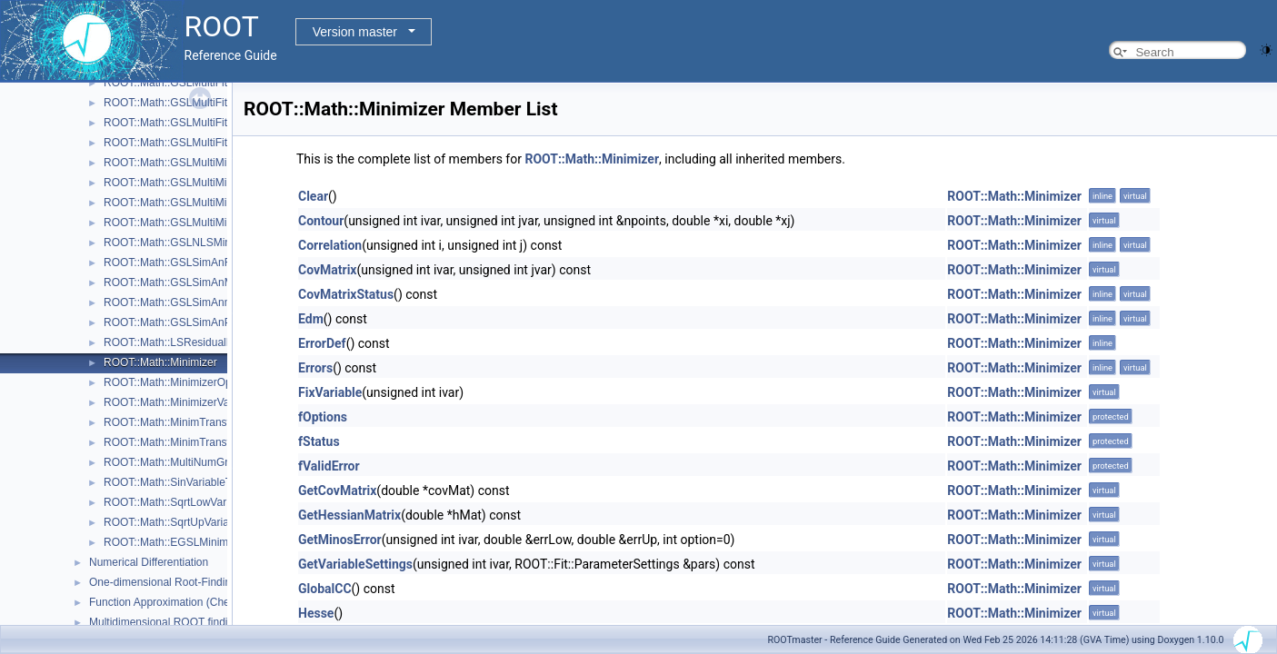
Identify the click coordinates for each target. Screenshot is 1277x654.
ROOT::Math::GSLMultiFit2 (169, 102)
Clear (313, 196)
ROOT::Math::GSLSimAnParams (183, 322)
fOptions (322, 417)
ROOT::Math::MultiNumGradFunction (193, 462)
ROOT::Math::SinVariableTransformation (201, 482)
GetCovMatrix (337, 490)
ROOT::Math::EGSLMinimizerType (187, 542)
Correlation (330, 245)
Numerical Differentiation (148, 562)
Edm (311, 319)
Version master (355, 32)
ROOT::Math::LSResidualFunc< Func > (199, 342)
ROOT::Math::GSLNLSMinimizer (182, 242)
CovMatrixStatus (346, 294)
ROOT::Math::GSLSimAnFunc (176, 262)
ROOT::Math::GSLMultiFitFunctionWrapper (207, 142)
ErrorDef (322, 343)
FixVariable (330, 392)
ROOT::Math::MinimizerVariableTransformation (216, 402)
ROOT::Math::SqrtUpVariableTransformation (210, 522)
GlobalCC (325, 588)
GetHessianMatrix (349, 515)
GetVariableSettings (355, 564)
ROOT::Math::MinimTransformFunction (197, 422)
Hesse (316, 613)
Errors (315, 368)
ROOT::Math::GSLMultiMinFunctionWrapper (210, 202)
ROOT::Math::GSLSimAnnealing (181, 302)
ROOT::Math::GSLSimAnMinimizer (187, 282)
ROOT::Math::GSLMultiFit (165, 82)
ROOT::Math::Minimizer (160, 362)
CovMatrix (327, 270)
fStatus (319, 441)
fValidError (329, 466)
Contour (321, 220)
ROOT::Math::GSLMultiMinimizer (183, 222)
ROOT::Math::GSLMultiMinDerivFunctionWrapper (223, 162)
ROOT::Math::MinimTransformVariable (196, 442)
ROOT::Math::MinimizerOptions (179, 382)
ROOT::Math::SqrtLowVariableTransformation (213, 502)
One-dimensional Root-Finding (163, 582)
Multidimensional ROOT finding (164, 622)
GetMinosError (340, 539)
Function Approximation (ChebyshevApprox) (196, 602)
